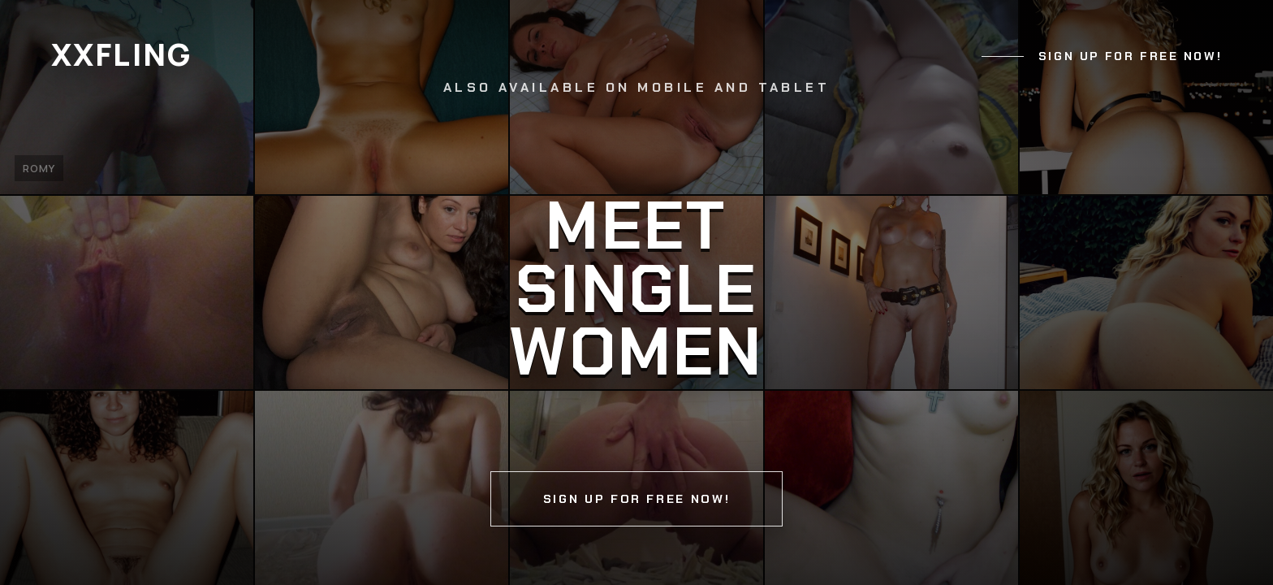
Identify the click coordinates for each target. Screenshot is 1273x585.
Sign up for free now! (1130, 56)
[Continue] (636, 292)
